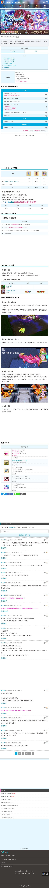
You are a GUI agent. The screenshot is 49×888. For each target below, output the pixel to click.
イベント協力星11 (8, 202)
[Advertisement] (24, 152)
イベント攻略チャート (9, 58)
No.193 (3, 707)
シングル (13, 51)
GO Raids (3, 862)
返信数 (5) (4, 601)
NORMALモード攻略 (9, 62)
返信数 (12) (4, 611)
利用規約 (17, 871)
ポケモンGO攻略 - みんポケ (7, 866)
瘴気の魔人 (9, 286)
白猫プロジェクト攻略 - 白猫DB (16, 2)
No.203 (3, 615)
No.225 (3, 540)
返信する (4, 548)
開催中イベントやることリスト (24, 135)
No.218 (3, 572)
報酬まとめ (6, 67)
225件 (17, 37)
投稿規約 (12, 527)
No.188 (3, 730)
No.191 (3, 595)
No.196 (3, 690)
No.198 (3, 643)
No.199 (3, 582)
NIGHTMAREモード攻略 (10, 65)
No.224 (3, 552)
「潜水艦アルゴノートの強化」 (12, 181)
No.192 (3, 605)
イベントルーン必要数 (9, 60)
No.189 (3, 718)
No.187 (3, 743)
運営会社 (23, 871)
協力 (36, 51)
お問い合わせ (30, 871)
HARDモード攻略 (8, 63)
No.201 (3, 628)
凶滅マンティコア (10, 291)
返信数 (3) (4, 591)
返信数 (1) (4, 568)
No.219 (3, 562)
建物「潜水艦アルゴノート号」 (20, 461)
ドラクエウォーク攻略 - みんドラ (8, 859)
